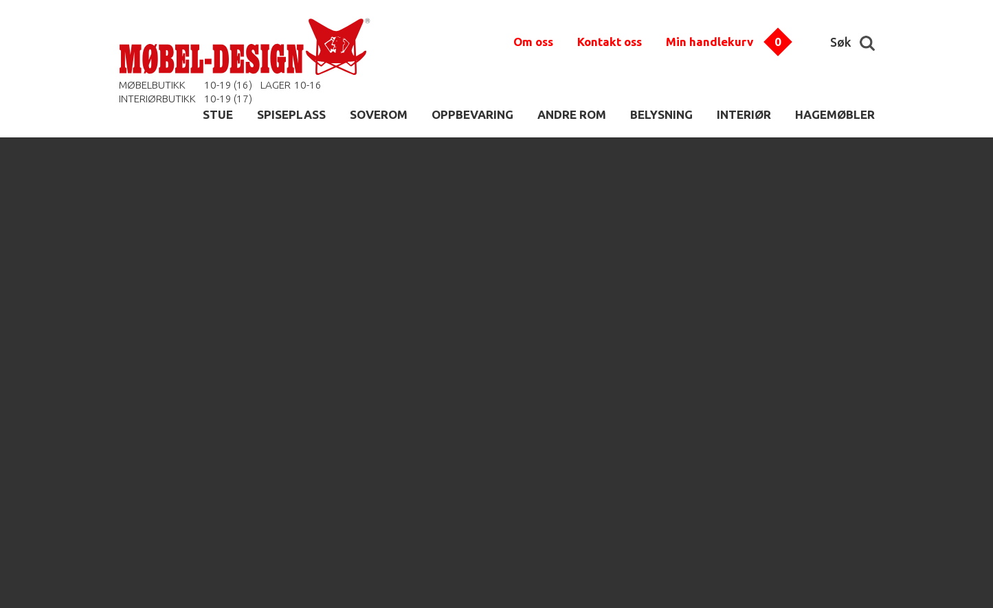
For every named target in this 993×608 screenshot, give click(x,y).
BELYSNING (661, 114)
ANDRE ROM (571, 114)
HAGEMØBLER (835, 114)
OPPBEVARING (472, 114)
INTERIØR (744, 114)
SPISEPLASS (291, 114)
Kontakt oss (609, 41)
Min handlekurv (709, 41)
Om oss (533, 41)
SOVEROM (379, 114)
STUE (218, 114)
